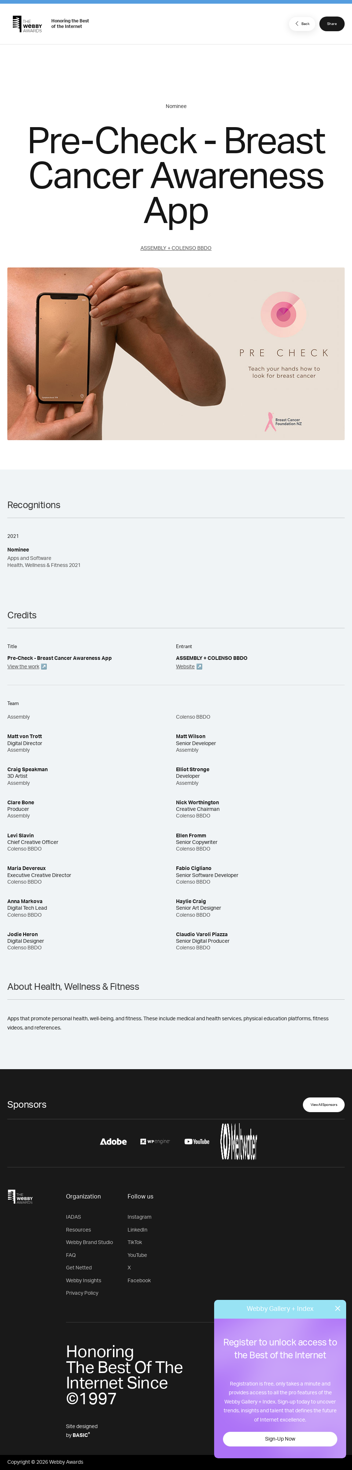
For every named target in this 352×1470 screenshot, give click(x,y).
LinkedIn (137, 1230)
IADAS (73, 1217)
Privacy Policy (82, 1293)
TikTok (135, 1242)
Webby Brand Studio (89, 1242)
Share (332, 24)
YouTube (137, 1255)
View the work (23, 666)
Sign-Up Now (280, 1439)
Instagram (139, 1217)
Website (185, 666)
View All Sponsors (324, 1105)
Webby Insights (83, 1280)
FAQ (71, 1255)
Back (301, 23)
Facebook (139, 1280)
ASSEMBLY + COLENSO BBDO (176, 248)
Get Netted (79, 1267)
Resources (78, 1230)
